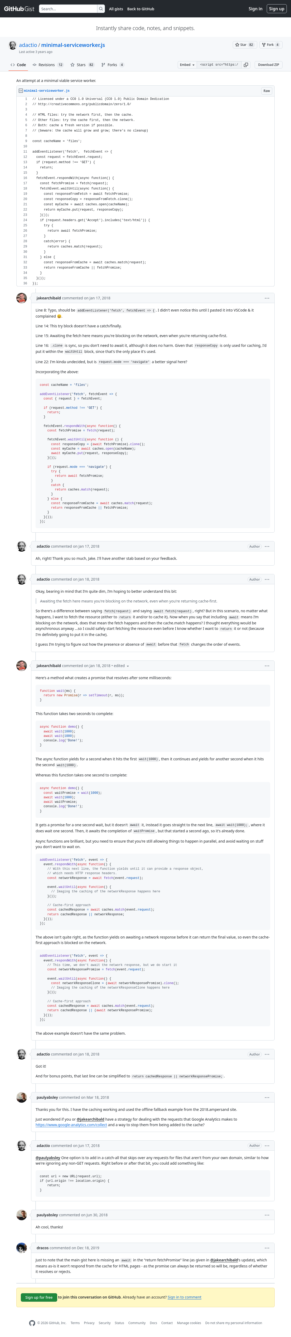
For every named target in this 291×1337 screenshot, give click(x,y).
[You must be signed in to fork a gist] (271, 44)
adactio (28, 44)
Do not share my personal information (233, 1323)
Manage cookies (189, 1323)
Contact (167, 1323)
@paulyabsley (48, 1157)
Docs (153, 1323)
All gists (116, 8)
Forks (113, 64)
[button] (245, 65)
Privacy (89, 1323)
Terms (75, 1323)
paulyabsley (47, 1097)
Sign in (256, 9)
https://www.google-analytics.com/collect (71, 1124)
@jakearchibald (90, 1119)
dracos (42, 1247)
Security (105, 1323)
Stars (82, 64)
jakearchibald (49, 297)
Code (18, 64)
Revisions (48, 64)
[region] (145, 191)
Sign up (276, 9)
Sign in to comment (184, 1297)
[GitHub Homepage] (32, 1323)
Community (137, 1323)
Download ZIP (268, 64)
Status (119, 1323)
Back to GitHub (140, 8)
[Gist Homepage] (19, 9)
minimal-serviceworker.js (73, 44)
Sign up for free (39, 1297)
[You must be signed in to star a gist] (245, 44)
